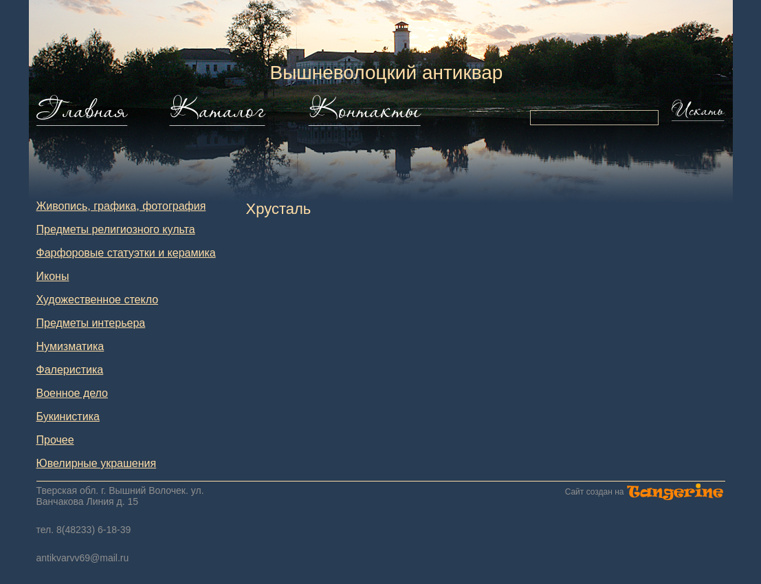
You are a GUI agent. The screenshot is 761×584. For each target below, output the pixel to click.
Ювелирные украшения (96, 463)
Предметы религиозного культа (115, 229)
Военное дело (72, 393)
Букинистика (68, 416)
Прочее (55, 440)
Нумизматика (70, 346)
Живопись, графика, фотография (121, 206)
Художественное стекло (97, 299)
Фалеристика (70, 370)
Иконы (52, 276)
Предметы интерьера (91, 323)
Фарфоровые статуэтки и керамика (126, 253)
